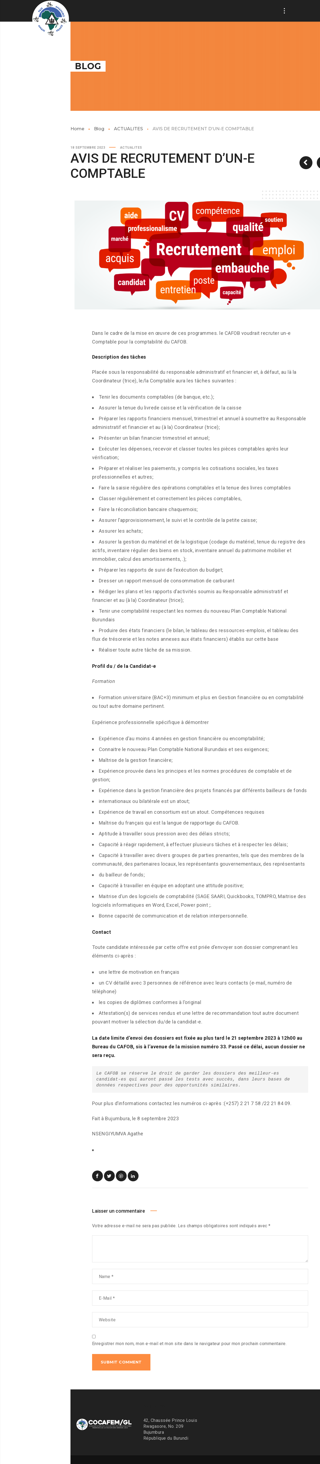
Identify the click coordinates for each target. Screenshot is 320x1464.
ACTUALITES (128, 128)
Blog (99, 128)
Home (77, 128)
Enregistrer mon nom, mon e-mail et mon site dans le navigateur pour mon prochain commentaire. (189, 1343)
